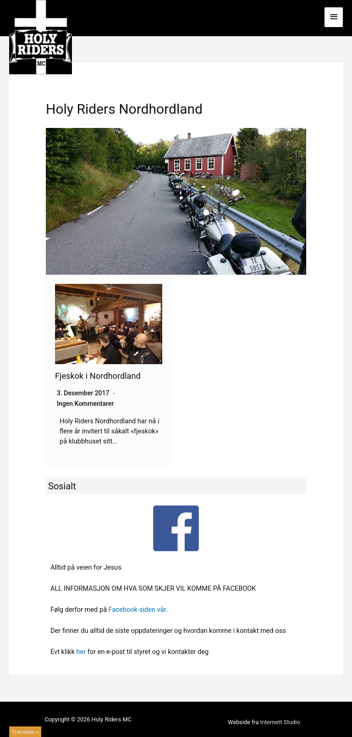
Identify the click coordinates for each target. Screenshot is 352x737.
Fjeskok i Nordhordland (98, 376)
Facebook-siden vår (137, 609)
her (81, 652)
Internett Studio (280, 722)
